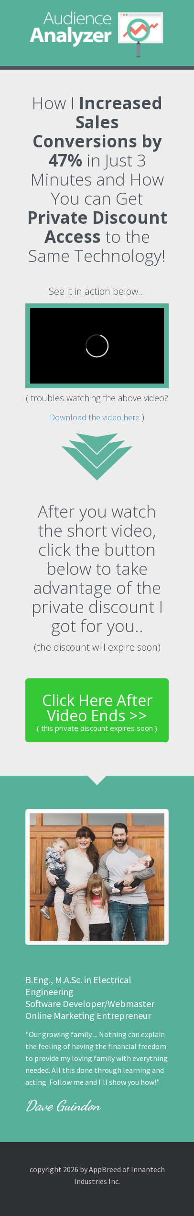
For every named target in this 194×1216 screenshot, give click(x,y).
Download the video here (95, 417)
